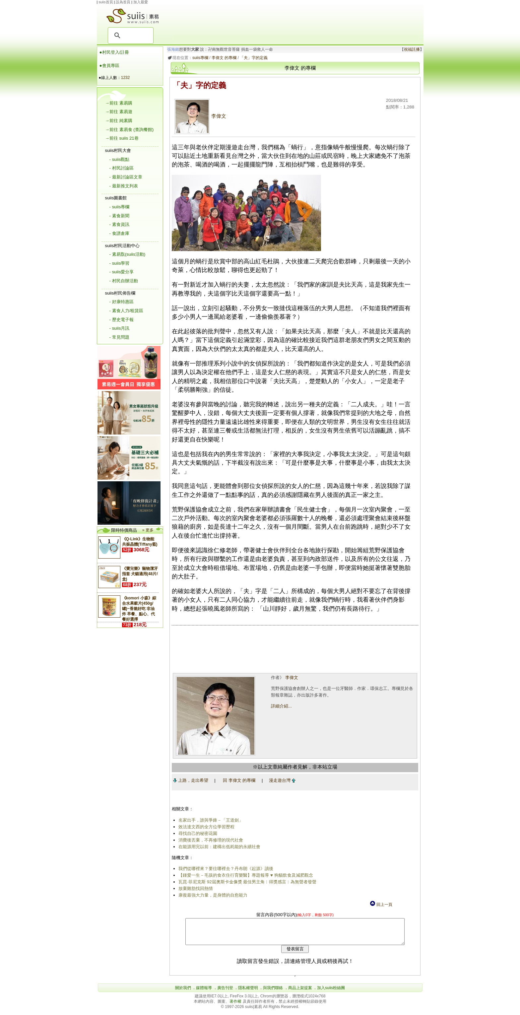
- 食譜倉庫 (119, 233)
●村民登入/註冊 (114, 52)
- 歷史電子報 (121, 319)
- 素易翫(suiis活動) (127, 254)
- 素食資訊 (119, 224)
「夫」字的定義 (253, 57)
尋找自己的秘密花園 (196, 833)
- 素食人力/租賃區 (126, 310)
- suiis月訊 (119, 328)
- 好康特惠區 (121, 301)
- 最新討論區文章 (125, 176)
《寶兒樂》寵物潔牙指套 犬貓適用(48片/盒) (140, 573)
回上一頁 (381, 904)
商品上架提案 (300, 992)
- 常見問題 (119, 337)
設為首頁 (123, 2)
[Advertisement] (296, 20)
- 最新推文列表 (123, 185)
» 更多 (148, 530)
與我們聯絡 (273, 992)
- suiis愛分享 (121, 271)
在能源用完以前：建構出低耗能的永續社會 (218, 846)
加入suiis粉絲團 (331, 992)
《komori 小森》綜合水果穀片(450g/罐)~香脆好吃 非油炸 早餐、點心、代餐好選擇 (139, 609)
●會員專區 (109, 65)
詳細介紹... (280, 706)
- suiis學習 (119, 263)
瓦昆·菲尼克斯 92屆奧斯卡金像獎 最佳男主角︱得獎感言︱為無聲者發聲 (246, 881)
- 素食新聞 (119, 215)
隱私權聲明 (248, 992)
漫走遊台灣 (281, 780)
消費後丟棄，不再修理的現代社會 (209, 840)
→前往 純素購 (118, 120)
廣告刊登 (225, 992)
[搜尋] (130, 35)
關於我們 (183, 992)
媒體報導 (204, 992)
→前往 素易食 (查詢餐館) (129, 129)
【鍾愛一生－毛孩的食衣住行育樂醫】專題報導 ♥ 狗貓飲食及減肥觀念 (244, 875)
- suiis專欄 (119, 206)
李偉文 (199, 116)
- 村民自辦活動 (123, 280)
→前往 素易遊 (118, 111)
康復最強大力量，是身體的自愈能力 (211, 895)
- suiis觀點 (119, 159)
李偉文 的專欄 (222, 57)
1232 (125, 77)
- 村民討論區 (121, 168)
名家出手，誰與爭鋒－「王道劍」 (209, 820)
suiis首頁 (105, 2)
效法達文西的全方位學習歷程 (205, 826)
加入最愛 (140, 2)
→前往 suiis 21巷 (122, 138)
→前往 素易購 (118, 103)
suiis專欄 (199, 57)
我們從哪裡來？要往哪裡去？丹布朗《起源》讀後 (224, 868)
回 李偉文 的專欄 (238, 780)
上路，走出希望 (189, 780)
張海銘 (172, 49)
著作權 (235, 1006)
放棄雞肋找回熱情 (194, 888)
